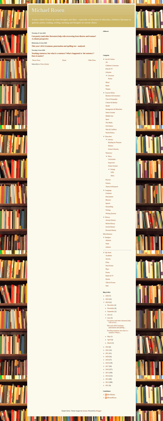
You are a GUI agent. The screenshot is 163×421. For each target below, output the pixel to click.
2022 (107, 350)
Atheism (108, 240)
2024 (107, 302)
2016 (107, 369)
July (108, 315)
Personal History (111, 230)
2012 (107, 382)
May (109, 336)
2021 (107, 353)
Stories (108, 279)
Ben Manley (111, 394)
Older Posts (92, 60)
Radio (107, 86)
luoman (85, 411)
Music (108, 82)
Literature (111, 75)
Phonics (110, 146)
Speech (108, 203)
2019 (107, 360)
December (110, 305)
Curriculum (111, 159)
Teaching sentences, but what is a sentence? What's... (117, 331)
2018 (107, 363)
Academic (109, 255)
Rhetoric (108, 200)
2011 (107, 385)
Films (107, 262)
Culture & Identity (111, 102)
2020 (107, 356)
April (109, 340)
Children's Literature (112, 65)
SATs (112, 172)
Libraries (108, 72)
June (109, 318)
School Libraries (113, 149)
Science (108, 183)
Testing (112, 169)
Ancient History (111, 220)
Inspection (111, 163)
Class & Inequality (111, 99)
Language (108, 190)
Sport (107, 119)
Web (107, 286)
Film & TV (109, 69)
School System (113, 166)
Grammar (109, 193)
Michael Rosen (48, 10)
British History (110, 223)
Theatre (108, 89)
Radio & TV (110, 276)
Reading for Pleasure (114, 142)
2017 (107, 366)
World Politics (110, 133)
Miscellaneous (107, 234)
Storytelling (109, 207)
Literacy (110, 139)
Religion (108, 237)
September (110, 311)
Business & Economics (113, 96)
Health (108, 106)
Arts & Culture (110, 59)
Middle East (109, 116)
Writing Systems (111, 213)
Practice (108, 180)
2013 (107, 379)
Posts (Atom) (44, 64)
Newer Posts (36, 60)
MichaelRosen (111, 398)
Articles (108, 259)
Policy (110, 156)
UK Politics (109, 126)
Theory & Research (112, 186)
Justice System (110, 112)
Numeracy (109, 153)
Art (107, 62)
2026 (107, 296)
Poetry (110, 79)
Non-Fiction (109, 266)
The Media (109, 123)
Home (64, 60)
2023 (107, 347)
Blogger (98, 411)
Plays (107, 269)
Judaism (108, 247)
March (109, 343)
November (110, 308)
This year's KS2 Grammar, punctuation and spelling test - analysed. (58, 46)
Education (108, 136)
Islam (107, 244)
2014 (107, 376)
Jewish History (110, 227)
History (107, 217)
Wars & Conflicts (111, 129)
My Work (108, 252)
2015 (107, 372)
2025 (107, 299)
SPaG (112, 176)
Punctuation (109, 197)
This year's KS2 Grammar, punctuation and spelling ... (116, 326)
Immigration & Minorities (114, 109)
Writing (108, 210)
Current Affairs (110, 93)
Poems (108, 272)
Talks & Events (110, 282)
